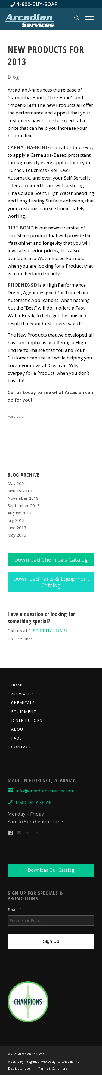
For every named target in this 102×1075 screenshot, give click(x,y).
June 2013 (17, 527)
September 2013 (24, 505)
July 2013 (16, 520)
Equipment (23, 711)
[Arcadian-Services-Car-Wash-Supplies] (29, 20)
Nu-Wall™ (22, 694)
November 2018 (23, 498)
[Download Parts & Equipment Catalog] (51, 582)
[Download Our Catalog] (51, 870)
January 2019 (20, 490)
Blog (13, 77)
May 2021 (17, 483)
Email (14, 909)
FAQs (16, 738)
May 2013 (17, 535)
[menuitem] (34, 4)
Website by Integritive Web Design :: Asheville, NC (43, 1061)
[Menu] (86, 19)
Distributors (26, 720)
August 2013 (20, 513)
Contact (21, 746)
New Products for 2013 (46, 55)
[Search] (74, 19)
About (18, 729)
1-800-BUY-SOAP (47, 631)
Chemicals (23, 702)
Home (17, 685)
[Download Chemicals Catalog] (51, 559)
